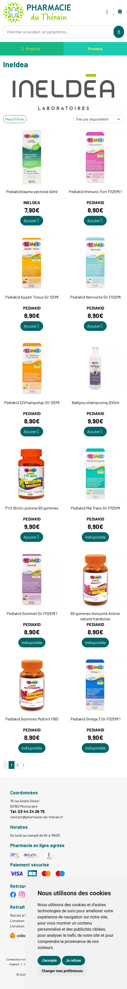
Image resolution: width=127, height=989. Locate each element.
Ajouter (31, 220)
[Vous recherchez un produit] (58, 32)
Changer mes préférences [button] (62, 971)
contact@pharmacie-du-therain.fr (36, 817)
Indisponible (95, 536)
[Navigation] (31, 48)
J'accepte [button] (49, 960)
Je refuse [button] (73, 960)
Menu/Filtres (14, 119)
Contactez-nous (17, 959)
